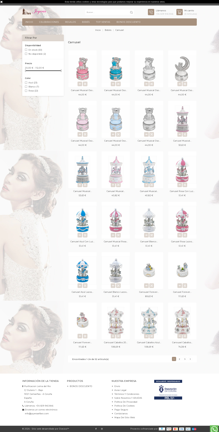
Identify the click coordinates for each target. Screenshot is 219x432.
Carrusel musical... (182, 141)
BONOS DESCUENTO (128, 22)
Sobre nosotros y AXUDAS (128, 398)
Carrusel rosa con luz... (182, 191)
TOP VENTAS (103, 22)
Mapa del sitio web (124, 417)
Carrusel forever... (182, 292)
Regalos (70, 22)
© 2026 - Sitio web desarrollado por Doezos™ (45, 429)
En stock (35, 50)
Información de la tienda (40, 381)
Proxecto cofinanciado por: (147, 429)
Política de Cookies (124, 406)
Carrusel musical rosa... (116, 241)
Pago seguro (121, 409)
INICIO (29, 22)
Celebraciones (49, 22)
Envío (117, 386)
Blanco (33, 86)
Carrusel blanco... (149, 241)
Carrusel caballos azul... (149, 342)
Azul (32, 82)
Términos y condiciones (126, 394)
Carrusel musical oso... (82, 90)
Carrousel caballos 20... (116, 342)
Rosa (33, 90)
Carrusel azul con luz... (82, 241)
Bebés (86, 22)
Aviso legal (120, 390)
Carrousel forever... (149, 292)
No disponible (37, 54)
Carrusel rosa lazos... (182, 241)
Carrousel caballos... (182, 342)
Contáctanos (121, 413)
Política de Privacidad (125, 402)
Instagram (101, 428)
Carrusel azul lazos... (82, 292)
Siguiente (190, 359)
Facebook (95, 428)
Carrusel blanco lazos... (116, 292)
